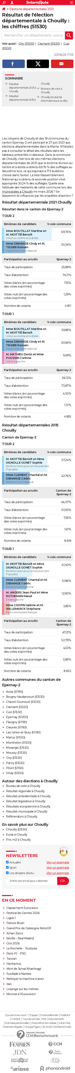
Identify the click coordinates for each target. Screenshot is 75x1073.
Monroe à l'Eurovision (21, 994)
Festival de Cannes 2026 (23, 913)
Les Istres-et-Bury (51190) (23, 732)
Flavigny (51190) (16, 722)
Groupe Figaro (33, 1026)
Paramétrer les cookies (44, 1023)
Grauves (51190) (16, 727)
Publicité (65, 1015)
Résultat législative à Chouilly (25, 801)
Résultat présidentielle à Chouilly (28, 796)
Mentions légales (13, 1026)
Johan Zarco (14, 933)
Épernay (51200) (17, 717)
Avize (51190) (14, 692)
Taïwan (11, 958)
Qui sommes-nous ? (16, 1015)
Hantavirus (13, 963)
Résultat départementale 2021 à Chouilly (22, 88)
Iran (9, 984)
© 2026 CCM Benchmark (57, 1026)
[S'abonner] (37, 881)
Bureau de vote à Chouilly (23, 786)
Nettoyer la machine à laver (25, 979)
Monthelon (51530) (18, 742)
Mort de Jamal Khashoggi (23, 969)
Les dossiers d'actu (20, 873)
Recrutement (56, 1019)
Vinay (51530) (15, 773)
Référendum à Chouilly (21, 816)
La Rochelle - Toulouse (21, 948)
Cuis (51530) (14, 712)
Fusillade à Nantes (18, 974)
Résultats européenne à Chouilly (28, 806)
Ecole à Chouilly (16, 834)
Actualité (13, 862)
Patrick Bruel (15, 923)
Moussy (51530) (16, 753)
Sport (11, 867)
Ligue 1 (11, 918)
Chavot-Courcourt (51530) (23, 702)
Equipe (34, 1015)
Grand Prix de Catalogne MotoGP (28, 928)
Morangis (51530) (17, 747)
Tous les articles (31, 1019)
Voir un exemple (58, 862)
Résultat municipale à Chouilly (26, 811)
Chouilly (45, 97)
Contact (15, 1019)
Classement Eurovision (22, 908)
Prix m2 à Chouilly (18, 839)
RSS (44, 1019)
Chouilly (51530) (16, 829)
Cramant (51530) (49, 43)
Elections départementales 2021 (31, 9)
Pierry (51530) (15, 763)
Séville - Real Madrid (20, 938)
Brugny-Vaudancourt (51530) (25, 697)
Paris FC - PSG (16, 953)
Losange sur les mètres (22, 989)
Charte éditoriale (49, 1015)
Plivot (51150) (14, 768)
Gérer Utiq (64, 1023)
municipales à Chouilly (17, 191)
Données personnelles (17, 1023)
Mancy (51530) (15, 737)
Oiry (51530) (26, 43)
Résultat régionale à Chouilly (25, 791)
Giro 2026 (13, 943)
